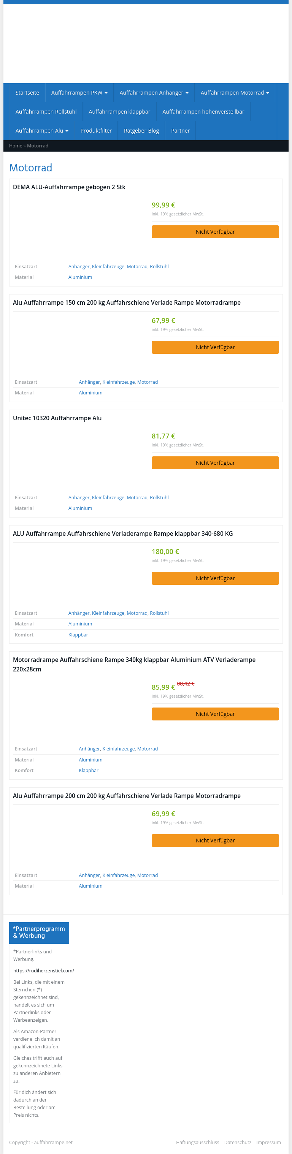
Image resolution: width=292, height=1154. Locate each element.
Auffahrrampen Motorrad (235, 92)
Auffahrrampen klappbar (120, 111)
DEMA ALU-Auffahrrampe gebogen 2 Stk (69, 187)
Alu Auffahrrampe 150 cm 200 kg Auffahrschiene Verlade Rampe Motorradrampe (127, 303)
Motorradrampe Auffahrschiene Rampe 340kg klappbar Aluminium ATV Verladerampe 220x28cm (134, 664)
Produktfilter (96, 130)
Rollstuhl (159, 266)
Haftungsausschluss (197, 1142)
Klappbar (78, 635)
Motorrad (137, 266)
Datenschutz (237, 1142)
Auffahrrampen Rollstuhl (46, 111)
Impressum (268, 1142)
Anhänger (79, 266)
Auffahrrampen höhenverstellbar (203, 111)
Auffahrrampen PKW (79, 92)
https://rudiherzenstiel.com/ (43, 970)
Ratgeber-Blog (141, 130)
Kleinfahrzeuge (108, 266)
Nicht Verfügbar (215, 231)
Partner (180, 130)
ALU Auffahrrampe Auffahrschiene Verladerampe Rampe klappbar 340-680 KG (123, 534)
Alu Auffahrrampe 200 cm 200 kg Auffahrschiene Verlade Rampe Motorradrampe (127, 796)
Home (15, 145)
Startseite (27, 92)
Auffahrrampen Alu (42, 130)
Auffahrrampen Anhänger (154, 92)
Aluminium (80, 277)
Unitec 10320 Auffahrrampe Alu (57, 418)
